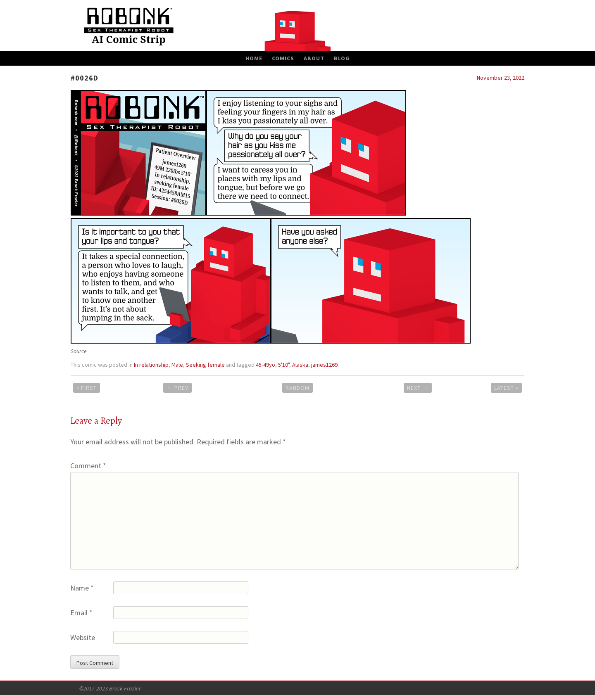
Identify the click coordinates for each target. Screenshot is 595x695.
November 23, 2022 (500, 77)
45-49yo (265, 364)
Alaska (300, 364)
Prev (177, 387)
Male (177, 364)
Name (82, 588)
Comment (88, 465)
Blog (342, 58)
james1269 (324, 364)
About (314, 58)
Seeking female (205, 364)
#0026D (84, 78)
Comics (283, 58)
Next (417, 387)
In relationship (151, 364)
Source (79, 351)
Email (81, 612)
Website (82, 637)
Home (253, 58)
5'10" (283, 364)
